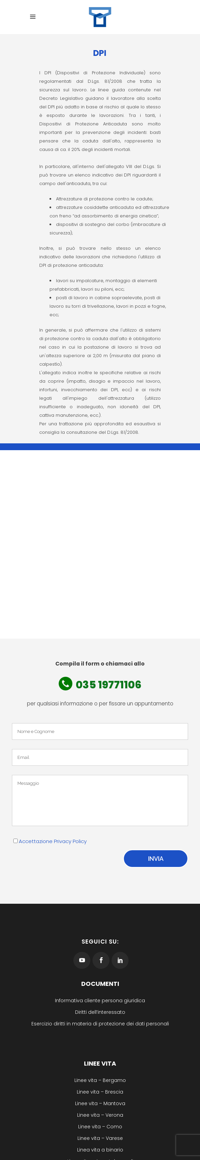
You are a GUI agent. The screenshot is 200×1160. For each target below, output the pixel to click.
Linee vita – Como (100, 1126)
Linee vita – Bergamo (100, 1080)
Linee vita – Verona (100, 1115)
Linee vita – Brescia (100, 1091)
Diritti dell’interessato (100, 1012)
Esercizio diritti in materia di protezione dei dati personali (100, 1023)
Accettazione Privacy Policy (53, 841)
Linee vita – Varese (100, 1138)
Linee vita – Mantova (100, 1103)
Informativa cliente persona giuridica (100, 1000)
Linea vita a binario (100, 1149)
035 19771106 (108, 685)
